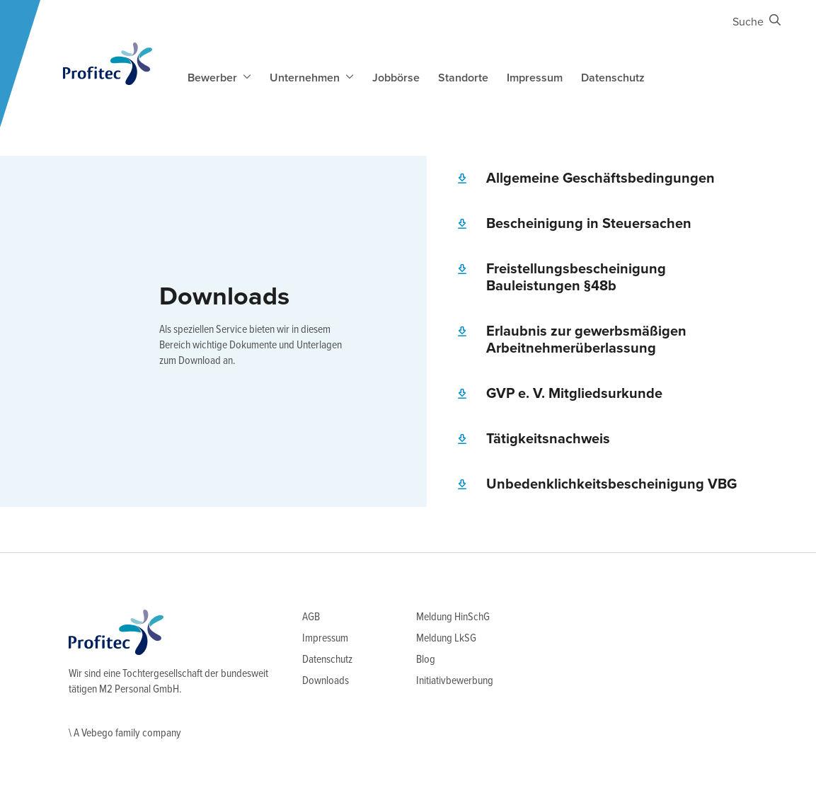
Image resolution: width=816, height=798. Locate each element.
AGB (311, 617)
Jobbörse (396, 78)
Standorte (463, 78)
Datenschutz (613, 78)
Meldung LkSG (446, 638)
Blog (425, 659)
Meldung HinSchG (453, 617)
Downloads (325, 680)
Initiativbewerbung (454, 680)
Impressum (535, 78)
